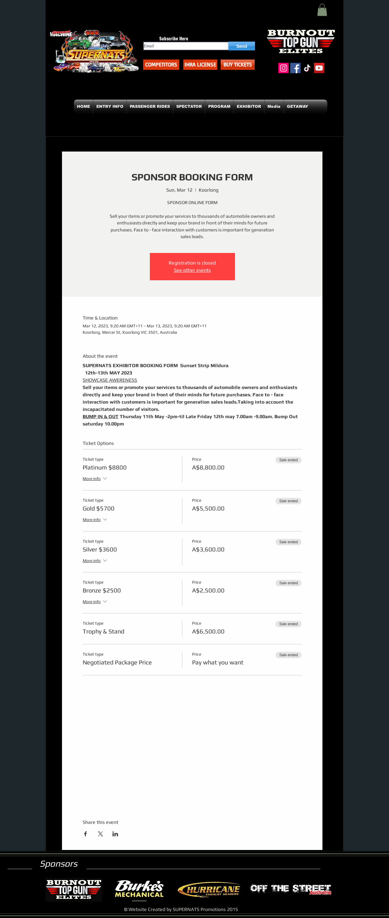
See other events (192, 270)
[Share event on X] (100, 833)
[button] (322, 10)
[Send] (242, 46)
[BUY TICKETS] (238, 65)
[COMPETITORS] (161, 65)
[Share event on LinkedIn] (115, 833)
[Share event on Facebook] (85, 833)
